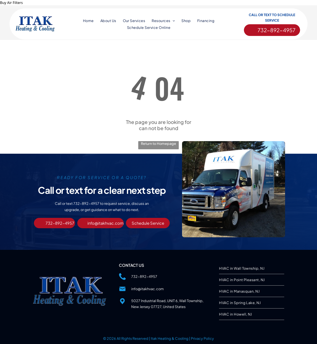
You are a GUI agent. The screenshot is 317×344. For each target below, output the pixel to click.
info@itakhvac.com (147, 288)
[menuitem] (88, 20)
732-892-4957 (144, 276)
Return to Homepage (158, 143)
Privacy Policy (202, 338)
